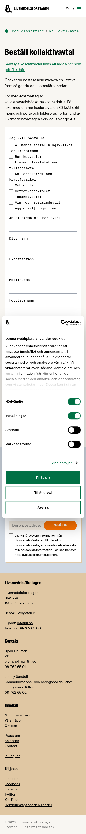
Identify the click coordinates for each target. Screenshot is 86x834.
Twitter (10, 794)
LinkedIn (12, 778)
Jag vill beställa (26, 138)
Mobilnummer (20, 280)
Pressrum (12, 735)
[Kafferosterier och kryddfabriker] (11, 174)
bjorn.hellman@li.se (20, 661)
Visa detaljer (61, 463)
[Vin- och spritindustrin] (11, 203)
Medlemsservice (18, 715)
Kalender (12, 741)
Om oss (11, 725)
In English (12, 756)
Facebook (12, 784)
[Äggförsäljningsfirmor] (11, 208)
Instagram (12, 789)
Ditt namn (18, 238)
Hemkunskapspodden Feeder (28, 805)
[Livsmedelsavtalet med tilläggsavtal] (11, 162)
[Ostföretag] (11, 185)
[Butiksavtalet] (11, 157)
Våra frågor (13, 720)
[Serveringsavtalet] (11, 191)
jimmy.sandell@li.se (20, 687)
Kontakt (11, 746)
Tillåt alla (43, 477)
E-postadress (21, 259)
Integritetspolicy (38, 826)
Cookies (11, 826)
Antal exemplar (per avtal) (36, 218)
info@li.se (25, 623)
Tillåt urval (43, 492)
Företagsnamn (21, 300)
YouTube (12, 800)
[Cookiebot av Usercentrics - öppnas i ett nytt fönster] (61, 323)
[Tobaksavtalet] (11, 197)
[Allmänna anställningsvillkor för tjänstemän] (11, 145)
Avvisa (42, 507)
